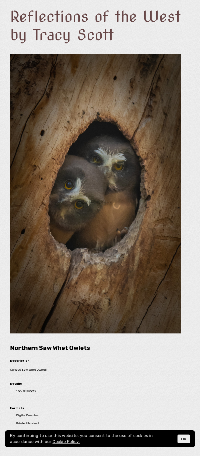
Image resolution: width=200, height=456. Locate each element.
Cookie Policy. (66, 441)
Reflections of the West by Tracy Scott (95, 25)
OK (183, 439)
